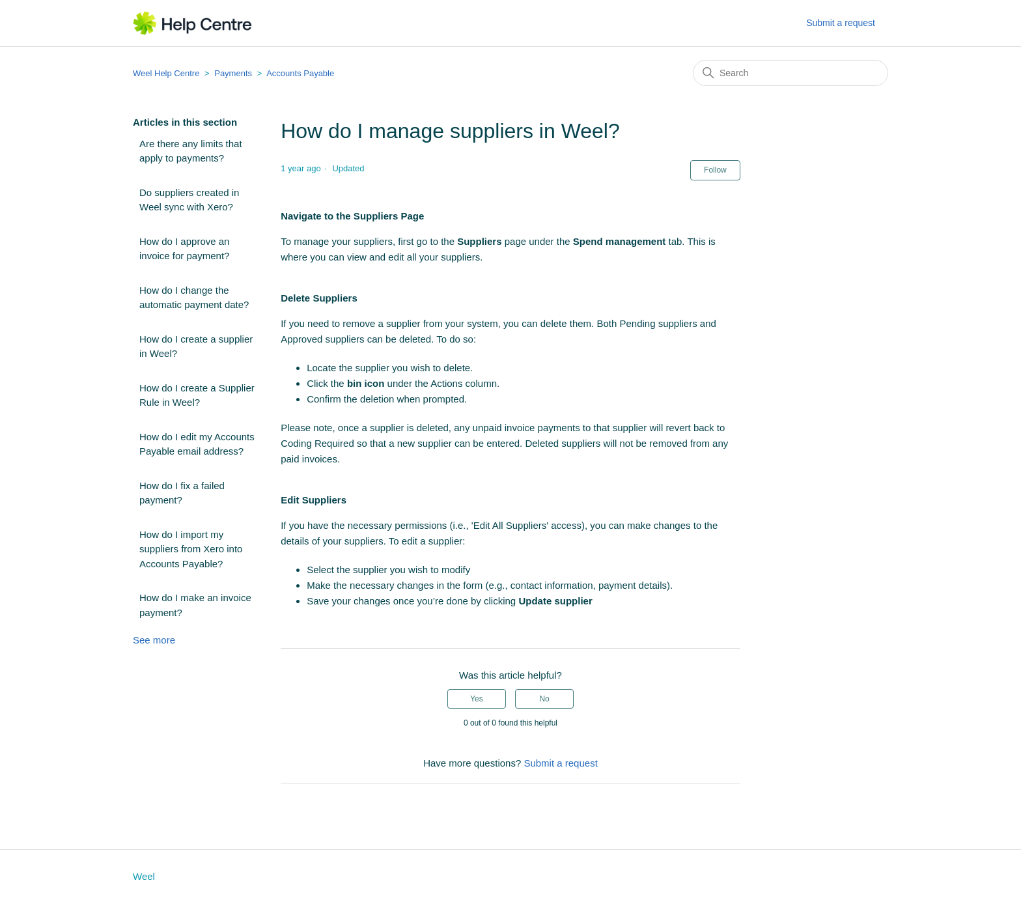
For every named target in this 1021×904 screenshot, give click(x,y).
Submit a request (840, 23)
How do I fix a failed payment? (182, 493)
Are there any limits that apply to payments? (190, 151)
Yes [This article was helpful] (476, 698)
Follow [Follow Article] (715, 170)
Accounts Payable (300, 73)
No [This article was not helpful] (544, 698)
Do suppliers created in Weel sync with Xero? (189, 200)
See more (154, 639)
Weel (144, 876)
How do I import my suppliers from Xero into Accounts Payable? (190, 549)
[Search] (790, 73)
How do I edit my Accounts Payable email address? (197, 444)
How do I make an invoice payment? (195, 605)
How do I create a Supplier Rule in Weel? (197, 395)
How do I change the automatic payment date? (194, 298)
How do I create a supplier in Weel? (196, 346)
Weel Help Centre (166, 73)
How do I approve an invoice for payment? (184, 249)
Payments (233, 73)
